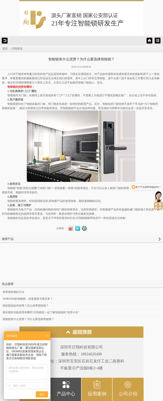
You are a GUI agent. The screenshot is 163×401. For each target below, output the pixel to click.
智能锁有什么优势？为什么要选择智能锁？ (28, 319)
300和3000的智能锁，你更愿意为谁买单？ (28, 298)
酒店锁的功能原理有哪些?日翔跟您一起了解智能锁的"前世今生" (41, 312)
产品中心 (66, 388)
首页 (5, 48)
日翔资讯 (17, 48)
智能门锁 (83, 82)
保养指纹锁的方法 (13, 292)
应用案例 (97, 388)
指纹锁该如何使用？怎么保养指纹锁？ (26, 305)
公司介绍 (128, 388)
